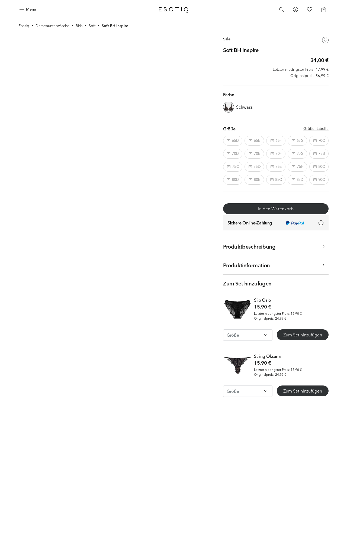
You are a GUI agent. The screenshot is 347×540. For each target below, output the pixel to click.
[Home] (173, 9)
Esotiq (23, 25)
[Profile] (295, 9)
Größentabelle (316, 128)
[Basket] (324, 9)
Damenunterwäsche (52, 25)
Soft (92, 25)
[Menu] (27, 9)
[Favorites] (309, 9)
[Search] (281, 9)
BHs (79, 25)
